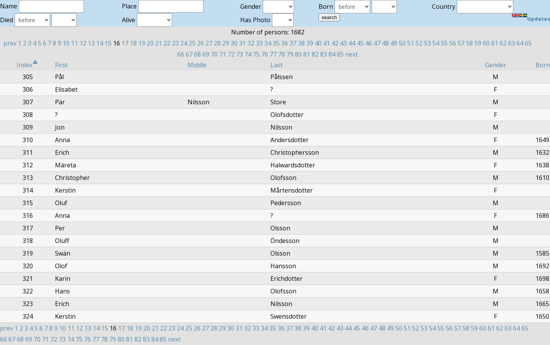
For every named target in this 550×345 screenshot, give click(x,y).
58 (469, 43)
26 (200, 43)
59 (477, 43)
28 (217, 43)
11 (74, 43)
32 (250, 43)
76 (264, 54)
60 (486, 43)
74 (247, 54)
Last (276, 65)
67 (189, 54)
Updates (538, 18)
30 (234, 43)
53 (427, 43)
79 (289, 54)
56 (452, 43)
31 (242, 43)
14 (99, 43)
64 (519, 43)
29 (225, 43)
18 (133, 43)
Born (542, 65)
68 (197, 54)
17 (124, 43)
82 (315, 54)
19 (141, 43)
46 (368, 43)
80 (298, 54)
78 (281, 54)
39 (309, 43)
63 (511, 43)
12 (82, 43)
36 (284, 43)
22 (166, 43)
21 (158, 43)
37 (293, 43)
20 (150, 43)
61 (494, 43)
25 (192, 43)
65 (528, 43)
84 (331, 54)
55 (444, 43)
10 (66, 43)
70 (214, 54)
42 (335, 43)
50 (402, 43)
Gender (495, 65)
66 (180, 54)
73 (239, 54)
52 (419, 43)
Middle (197, 65)
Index (27, 65)
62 (503, 43)
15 (108, 43)
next (351, 54)
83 (323, 54)
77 (273, 54)
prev (9, 43)
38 (301, 43)
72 (231, 54)
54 (435, 43)
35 (276, 43)
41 (326, 43)
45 (360, 43)
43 (343, 43)
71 (222, 54)
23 (175, 43)
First (61, 65)
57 (461, 43)
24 (183, 43)
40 (318, 43)
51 (410, 43)
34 (267, 43)
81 (306, 54)
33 (259, 43)
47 (377, 43)
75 (256, 54)
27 (208, 43)
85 (340, 54)
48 (385, 43)
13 (91, 43)
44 (351, 43)
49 (393, 43)
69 (205, 54)
